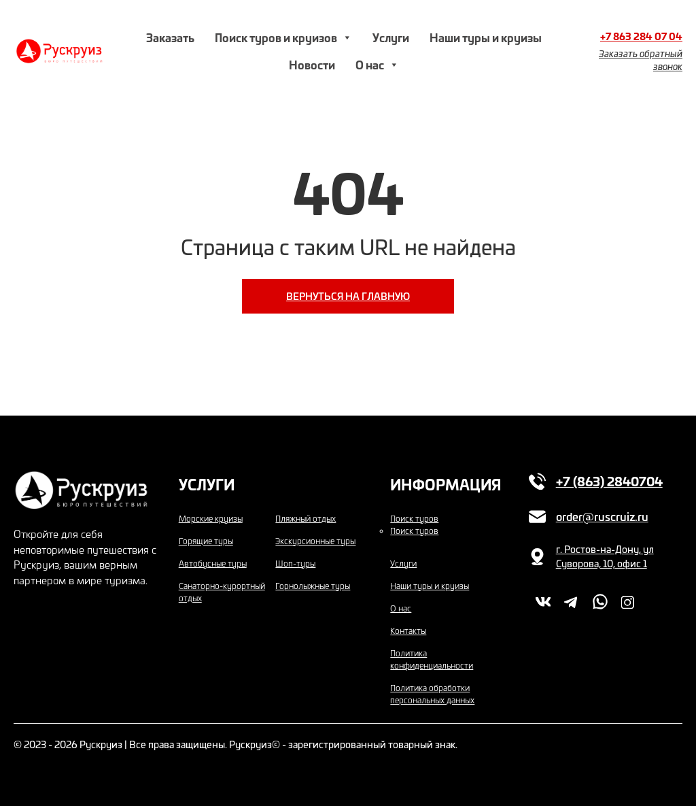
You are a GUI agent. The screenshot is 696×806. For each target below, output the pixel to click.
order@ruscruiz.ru (602, 516)
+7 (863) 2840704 (609, 481)
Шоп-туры (295, 563)
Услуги (390, 37)
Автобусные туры (213, 563)
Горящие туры (206, 540)
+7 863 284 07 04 (641, 36)
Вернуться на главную (348, 296)
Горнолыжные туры (312, 585)
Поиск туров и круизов (283, 37)
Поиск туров (414, 518)
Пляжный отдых (305, 518)
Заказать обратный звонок (640, 60)
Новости (312, 64)
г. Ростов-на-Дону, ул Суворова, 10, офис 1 (605, 556)
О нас (377, 64)
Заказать (170, 37)
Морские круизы (211, 518)
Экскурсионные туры (315, 540)
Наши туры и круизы (486, 37)
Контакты (408, 630)
